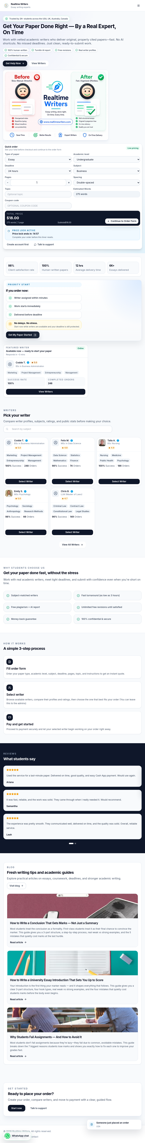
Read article (18, 942)
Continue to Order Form (121, 221)
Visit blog (16, 885)
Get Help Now (15, 63)
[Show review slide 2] (75, 843)
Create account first (18, 244)
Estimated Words (82, 189)
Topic (8, 189)
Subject (77, 165)
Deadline (9, 165)
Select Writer (26, 481)
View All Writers (72, 544)
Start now (16, 1108)
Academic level (81, 154)
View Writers (39, 63)
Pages (8, 177)
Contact (34, 1136)
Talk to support (44, 244)
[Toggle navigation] (138, 5)
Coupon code (12, 200)
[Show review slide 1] (71, 843)
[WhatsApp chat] (17, 1135)
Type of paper (12, 154)
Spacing (77, 177)
